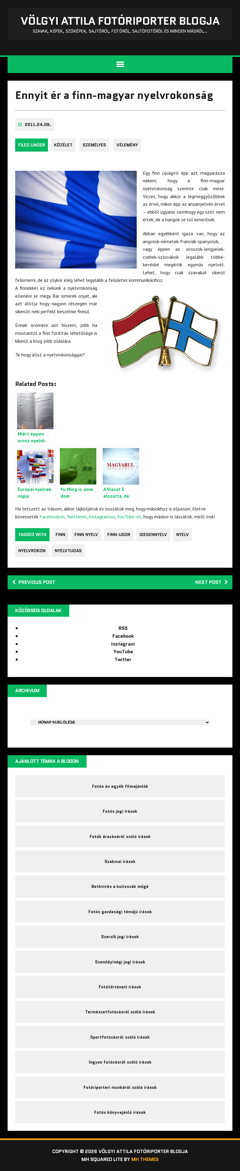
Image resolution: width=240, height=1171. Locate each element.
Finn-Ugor (118, 534)
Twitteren (77, 517)
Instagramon (102, 517)
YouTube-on (129, 517)
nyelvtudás (68, 551)
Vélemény (127, 145)
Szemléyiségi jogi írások (120, 962)
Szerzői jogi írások (120, 937)
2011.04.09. (38, 124)
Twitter (123, 659)
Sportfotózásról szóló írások (120, 1037)
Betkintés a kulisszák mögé (120, 886)
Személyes (94, 145)
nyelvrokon (32, 551)
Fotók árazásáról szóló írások (120, 836)
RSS (123, 628)
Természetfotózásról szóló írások (120, 1012)
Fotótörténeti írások (120, 987)
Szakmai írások (120, 861)
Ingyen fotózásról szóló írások (120, 1062)
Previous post (33, 582)
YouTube (123, 651)
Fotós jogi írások (120, 811)
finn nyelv (86, 534)
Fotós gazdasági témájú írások (120, 912)
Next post (211, 582)
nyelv (182, 534)
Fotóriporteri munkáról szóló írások (120, 1087)
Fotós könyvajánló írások (120, 1112)
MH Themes (145, 1159)
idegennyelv (153, 534)
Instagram (123, 643)
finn (60, 534)
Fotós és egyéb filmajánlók (120, 786)
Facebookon (51, 517)
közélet (63, 145)
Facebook (123, 636)
